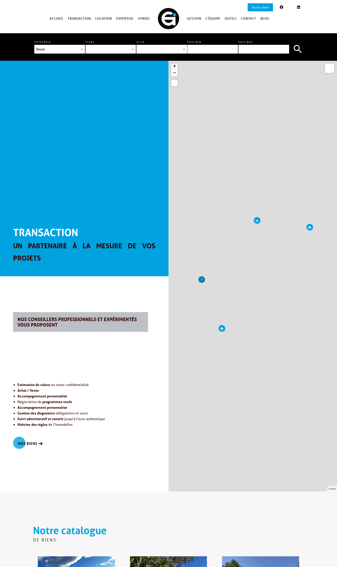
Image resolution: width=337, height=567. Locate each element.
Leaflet (332, 488)
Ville (140, 41)
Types (90, 41)
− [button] (174, 73)
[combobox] (59, 49)
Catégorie (42, 41)
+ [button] (174, 66)
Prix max (245, 41)
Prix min (194, 41)
